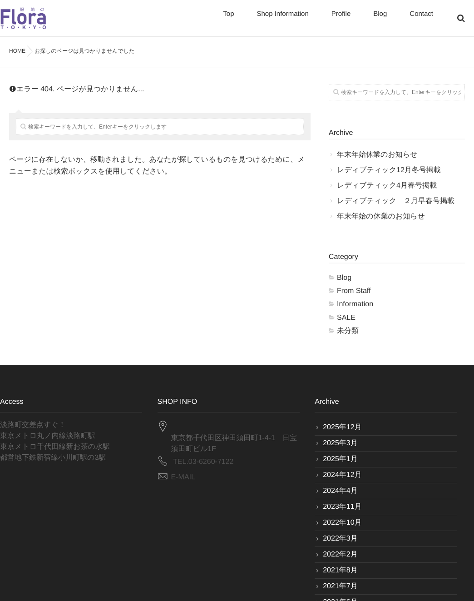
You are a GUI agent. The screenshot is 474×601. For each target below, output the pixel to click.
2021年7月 (340, 586)
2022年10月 (342, 522)
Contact (421, 19)
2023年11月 (342, 507)
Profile (341, 19)
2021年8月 (340, 570)
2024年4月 (340, 491)
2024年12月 (342, 475)
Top (228, 19)
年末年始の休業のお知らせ (381, 216)
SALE (346, 318)
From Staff (353, 291)
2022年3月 (340, 538)
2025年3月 (340, 443)
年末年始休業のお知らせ (377, 155)
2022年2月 (340, 554)
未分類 (348, 331)
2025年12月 (342, 427)
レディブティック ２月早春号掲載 (395, 201)
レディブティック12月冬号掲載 (389, 170)
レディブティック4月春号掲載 (387, 185)
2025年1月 (340, 459)
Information (355, 304)
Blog (380, 19)
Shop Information (282, 19)
